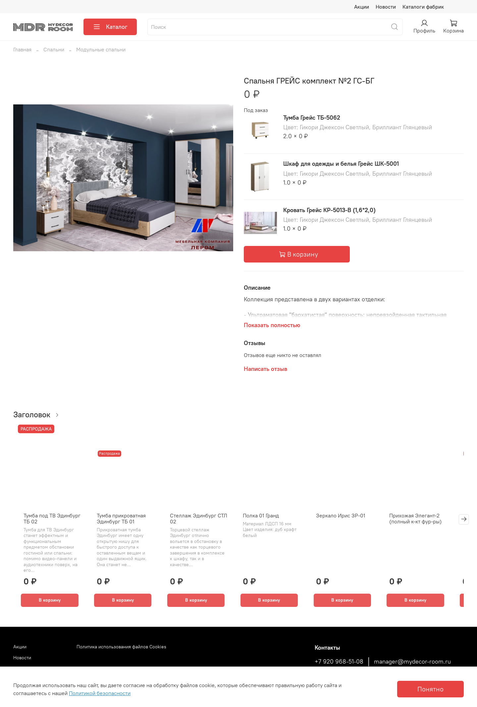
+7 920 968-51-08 (339, 661)
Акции (361, 6)
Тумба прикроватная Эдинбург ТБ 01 (118, 521)
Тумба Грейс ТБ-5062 (311, 117)
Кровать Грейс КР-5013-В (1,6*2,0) (329, 210)
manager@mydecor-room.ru (412, 661)
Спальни (53, 49)
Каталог (110, 27)
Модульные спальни (101, 49)
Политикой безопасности (100, 693)
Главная (22, 49)
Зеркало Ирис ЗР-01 (347, 518)
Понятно (430, 689)
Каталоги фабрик (423, 6)
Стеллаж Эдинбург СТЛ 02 (199, 521)
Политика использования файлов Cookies (121, 647)
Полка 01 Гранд (264, 518)
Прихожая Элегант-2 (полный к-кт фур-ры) (424, 521)
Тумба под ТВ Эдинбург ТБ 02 (47, 521)
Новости (386, 6)
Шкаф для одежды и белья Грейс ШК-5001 (341, 163)
